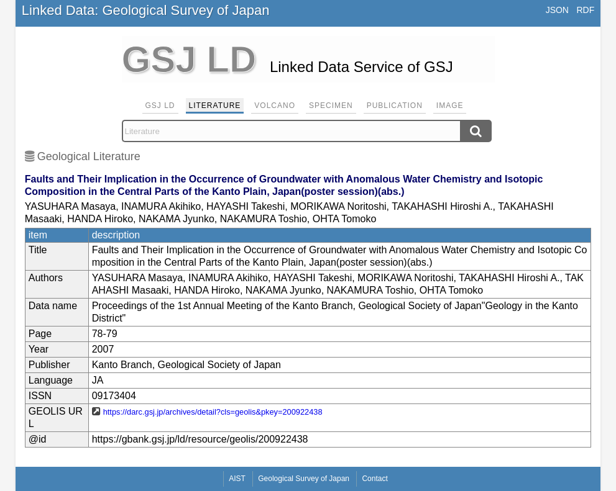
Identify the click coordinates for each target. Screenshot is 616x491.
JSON (557, 10)
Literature (215, 105)
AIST (237, 478)
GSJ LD (160, 105)
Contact (374, 478)
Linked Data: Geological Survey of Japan (146, 10)
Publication (395, 105)
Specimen (331, 105)
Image (450, 105)
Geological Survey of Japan (303, 478)
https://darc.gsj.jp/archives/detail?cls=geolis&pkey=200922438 (213, 412)
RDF (585, 10)
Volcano (274, 105)
